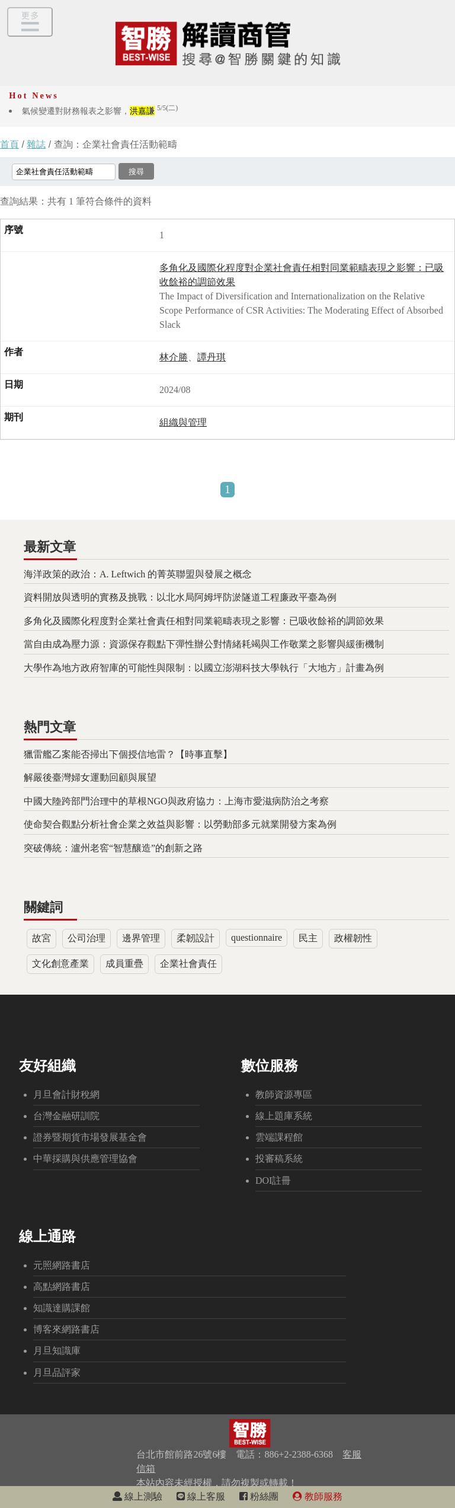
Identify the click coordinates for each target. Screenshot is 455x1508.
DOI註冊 (273, 1180)
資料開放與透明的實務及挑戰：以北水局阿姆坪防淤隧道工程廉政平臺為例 (180, 597)
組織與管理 (183, 422)
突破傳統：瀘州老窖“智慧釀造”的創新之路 (113, 848)
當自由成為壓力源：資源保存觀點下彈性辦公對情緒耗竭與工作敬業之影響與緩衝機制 (204, 644)
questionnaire (256, 937)
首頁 (9, 144)
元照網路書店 (61, 1265)
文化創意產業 (60, 964)
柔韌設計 (195, 938)
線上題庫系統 (283, 1116)
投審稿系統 (279, 1159)
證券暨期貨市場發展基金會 (90, 1137)
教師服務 (317, 1496)
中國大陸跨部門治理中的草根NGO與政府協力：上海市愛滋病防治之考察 (176, 801)
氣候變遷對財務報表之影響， (100, 111)
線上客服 (201, 1496)
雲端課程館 (279, 1137)
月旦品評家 (57, 1373)
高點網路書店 (61, 1287)
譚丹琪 (211, 357)
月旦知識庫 (57, 1351)
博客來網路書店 (66, 1329)
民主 (308, 938)
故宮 (41, 938)
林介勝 (173, 357)
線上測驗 (137, 1496)
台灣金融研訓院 (66, 1116)
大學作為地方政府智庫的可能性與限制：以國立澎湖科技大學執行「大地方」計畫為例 (204, 668)
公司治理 (86, 938)
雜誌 (36, 144)
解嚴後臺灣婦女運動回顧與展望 (90, 777)
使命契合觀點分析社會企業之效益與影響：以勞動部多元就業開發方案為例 (180, 824)
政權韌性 (353, 938)
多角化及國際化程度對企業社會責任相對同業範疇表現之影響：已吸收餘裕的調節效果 (204, 621)
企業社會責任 (188, 964)
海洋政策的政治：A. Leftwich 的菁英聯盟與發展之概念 (138, 574)
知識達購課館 (61, 1308)
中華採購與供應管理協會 (85, 1159)
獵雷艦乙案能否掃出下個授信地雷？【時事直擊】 (128, 754)
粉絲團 (258, 1496)
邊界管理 (141, 938)
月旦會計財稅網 (66, 1095)
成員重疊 (124, 964)
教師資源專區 (283, 1095)
